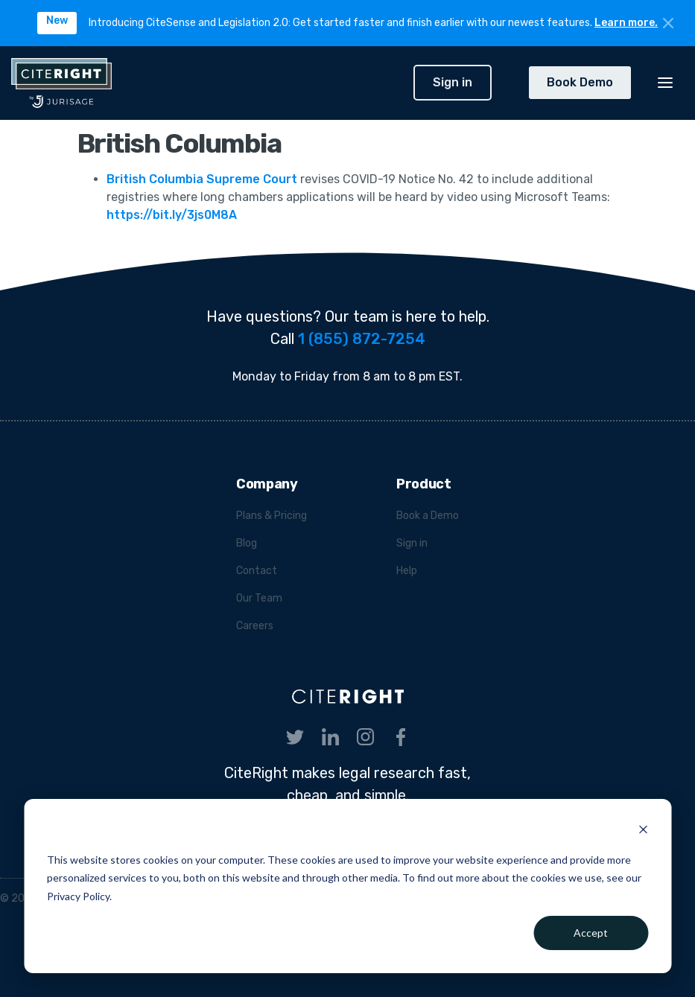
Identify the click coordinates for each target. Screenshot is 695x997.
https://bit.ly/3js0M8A (172, 215)
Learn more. (626, 22)
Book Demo (580, 82)
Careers (254, 625)
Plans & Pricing (271, 515)
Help (406, 570)
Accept (591, 932)
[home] (206, 83)
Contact (256, 570)
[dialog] (347, 886)
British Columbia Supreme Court (203, 179)
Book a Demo (427, 515)
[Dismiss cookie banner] (643, 831)
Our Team (259, 598)
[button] (665, 83)
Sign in (452, 82)
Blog (246, 543)
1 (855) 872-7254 (361, 339)
